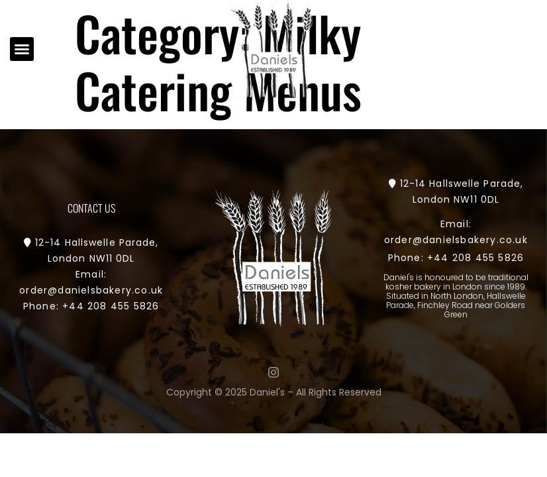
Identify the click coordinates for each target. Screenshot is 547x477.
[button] (22, 49)
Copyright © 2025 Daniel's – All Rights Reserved (273, 392)
